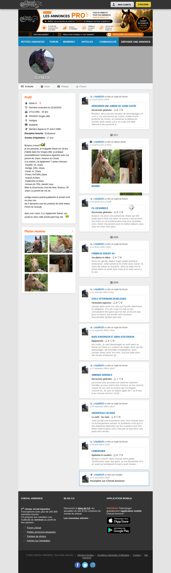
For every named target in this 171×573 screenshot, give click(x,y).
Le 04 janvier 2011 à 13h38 (100, 202)
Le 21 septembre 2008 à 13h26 (102, 330)
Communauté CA (107, 43)
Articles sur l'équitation (38, 540)
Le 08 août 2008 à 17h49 (100, 445)
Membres (69, 41)
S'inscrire (143, 4)
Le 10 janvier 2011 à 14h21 (100, 145)
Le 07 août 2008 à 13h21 (100, 478)
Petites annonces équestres (41, 532)
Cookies (137, 555)
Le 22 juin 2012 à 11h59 (99, 100)
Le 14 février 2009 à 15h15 (100, 247)
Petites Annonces (33, 41)
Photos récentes (49, 231)
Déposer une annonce (135, 41)
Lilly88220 (99, 96)
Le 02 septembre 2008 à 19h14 (102, 407)
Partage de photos (36, 536)
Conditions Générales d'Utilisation (113, 555)
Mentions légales (85, 555)
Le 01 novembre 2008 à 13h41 (102, 292)
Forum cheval (34, 527)
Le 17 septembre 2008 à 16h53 (102, 368)
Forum (54, 41)
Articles (87, 41)
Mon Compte (124, 5)
